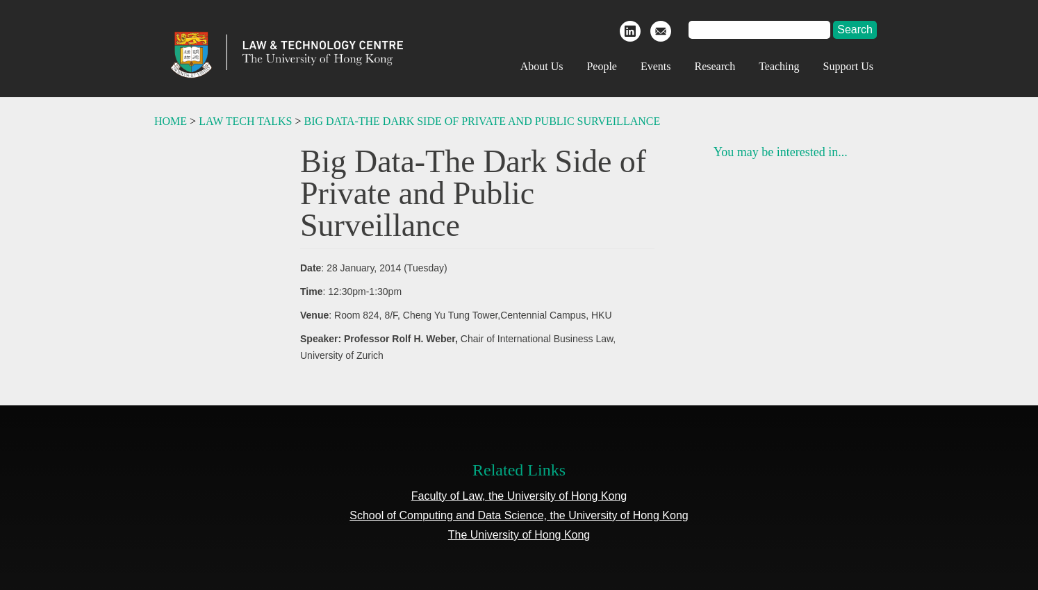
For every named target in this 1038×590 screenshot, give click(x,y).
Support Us (848, 66)
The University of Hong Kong (519, 535)
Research (715, 66)
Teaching (779, 66)
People (601, 66)
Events (656, 66)
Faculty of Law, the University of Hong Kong (519, 496)
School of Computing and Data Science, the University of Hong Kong (518, 515)
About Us (541, 66)
